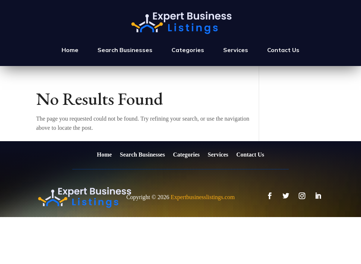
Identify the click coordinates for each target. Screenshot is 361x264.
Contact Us (283, 50)
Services (235, 50)
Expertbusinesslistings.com (203, 197)
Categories (188, 50)
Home (70, 50)
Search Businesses (124, 50)
